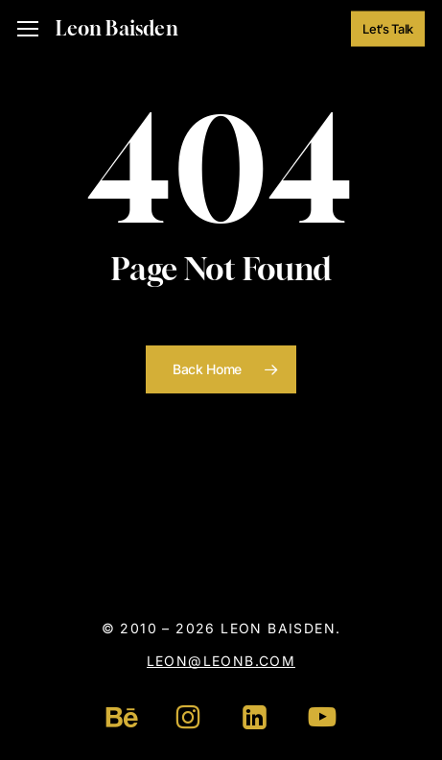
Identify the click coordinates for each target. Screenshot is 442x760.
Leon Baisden (116, 28)
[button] (27, 29)
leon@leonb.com (221, 661)
